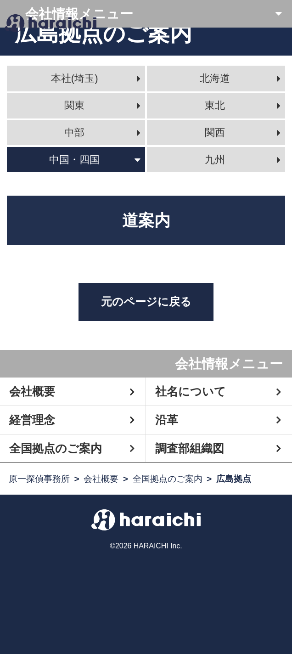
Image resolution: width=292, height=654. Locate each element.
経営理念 (32, 419)
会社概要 (32, 391)
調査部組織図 (189, 448)
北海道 (215, 78)
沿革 (166, 419)
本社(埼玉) (74, 78)
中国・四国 (74, 159)
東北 (215, 105)
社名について (190, 391)
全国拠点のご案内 (55, 448)
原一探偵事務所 (39, 479)
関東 (74, 105)
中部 (74, 132)
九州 (215, 159)
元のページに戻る (146, 301)
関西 (215, 132)
